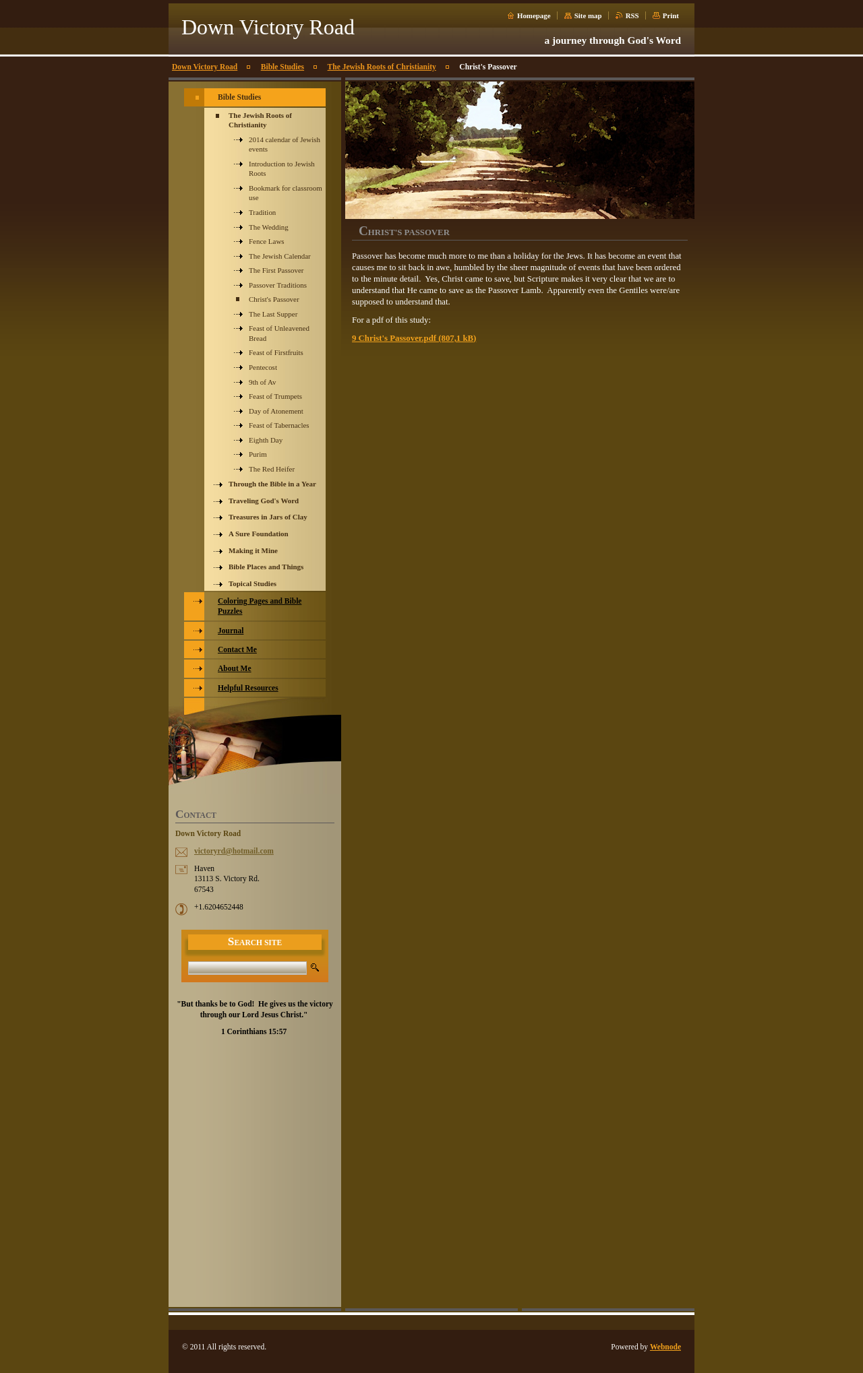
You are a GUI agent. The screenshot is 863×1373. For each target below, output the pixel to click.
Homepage (534, 15)
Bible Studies (282, 67)
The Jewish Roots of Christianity (382, 67)
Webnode (665, 1347)
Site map (588, 15)
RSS (632, 15)
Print (671, 15)
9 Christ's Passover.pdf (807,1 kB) (414, 338)
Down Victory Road (204, 67)
